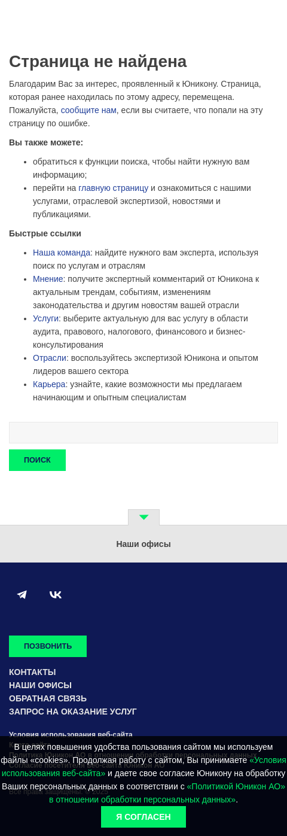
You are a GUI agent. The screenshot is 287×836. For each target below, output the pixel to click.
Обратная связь (48, 698)
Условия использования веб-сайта (71, 735)
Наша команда (61, 252)
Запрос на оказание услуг (73, 711)
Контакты (32, 672)
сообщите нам (89, 110)
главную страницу (113, 188)
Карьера (49, 384)
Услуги (46, 318)
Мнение (48, 279)
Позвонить (48, 646)
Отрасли (49, 358)
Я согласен (143, 817)
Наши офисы (40, 685)
